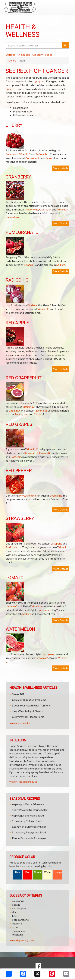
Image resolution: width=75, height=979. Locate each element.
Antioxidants (33, 157)
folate (15, 915)
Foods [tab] (48, 54)
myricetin (17, 934)
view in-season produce (23, 781)
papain (16, 904)
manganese (19, 931)
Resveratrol (31, 453)
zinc (14, 912)
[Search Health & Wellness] (34, 45)
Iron (25, 414)
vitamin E (17, 923)
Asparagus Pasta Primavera (28, 804)
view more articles (20, 723)
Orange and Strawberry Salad (29, 826)
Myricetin (62, 209)
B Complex (42, 154)
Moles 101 (18, 694)
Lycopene (39, 81)
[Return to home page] (37, 7)
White (47, 872)
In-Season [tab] (24, 54)
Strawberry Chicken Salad (27, 821)
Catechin (16, 456)
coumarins (18, 900)
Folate (18, 414)
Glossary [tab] (37, 54)
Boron (49, 157)
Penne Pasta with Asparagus (29, 838)
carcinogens (19, 908)
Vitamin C (25, 154)
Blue (17, 872)
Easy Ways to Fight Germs (27, 711)
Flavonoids (32, 209)
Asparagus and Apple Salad (28, 815)
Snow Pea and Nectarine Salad (30, 809)
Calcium (38, 414)
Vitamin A (14, 410)
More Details (60, 168)
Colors (12, 60)
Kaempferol (12, 217)
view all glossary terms (22, 940)
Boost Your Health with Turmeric (31, 705)
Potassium (12, 154)
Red (27, 872)
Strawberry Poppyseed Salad (29, 832)
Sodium (60, 264)
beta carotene (20, 919)
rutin (15, 927)
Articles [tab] (10, 54)
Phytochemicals (28, 495)
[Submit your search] (65, 45)
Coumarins (55, 495)
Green (37, 872)
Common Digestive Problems (29, 699)
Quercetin (45, 209)
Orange (57, 872)
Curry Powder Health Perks (28, 716)
